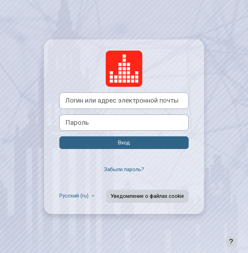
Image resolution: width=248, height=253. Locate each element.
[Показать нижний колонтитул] (231, 241)
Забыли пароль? (124, 169)
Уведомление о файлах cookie (147, 196)
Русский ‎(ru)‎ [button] (74, 196)
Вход (124, 143)
